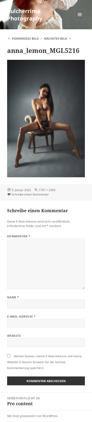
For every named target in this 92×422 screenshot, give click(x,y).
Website (14, 336)
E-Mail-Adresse (21, 316)
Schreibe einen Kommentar (30, 194)
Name (13, 297)
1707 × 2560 (47, 190)
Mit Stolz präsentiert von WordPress (32, 416)
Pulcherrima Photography (24, 14)
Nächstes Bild (55, 38)
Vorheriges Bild (25, 38)
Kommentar (18, 236)
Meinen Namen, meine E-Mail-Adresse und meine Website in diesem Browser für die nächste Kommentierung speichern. (44, 362)
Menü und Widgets (80, 19)
